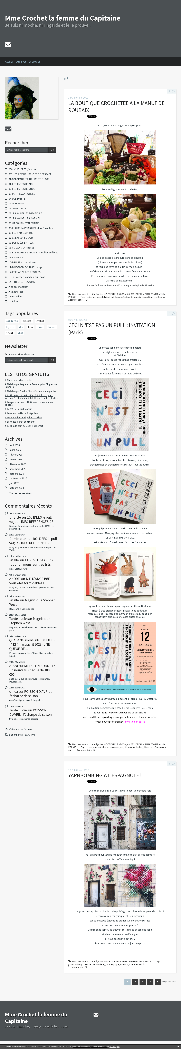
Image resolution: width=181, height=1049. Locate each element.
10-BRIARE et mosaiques (22, 262)
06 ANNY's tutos (17, 208)
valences (133, 964)
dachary (139, 747)
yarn (107, 964)
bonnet (52, 327)
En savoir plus (114, 1047)
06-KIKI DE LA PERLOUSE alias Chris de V (31, 228)
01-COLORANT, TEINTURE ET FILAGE (29, 179)
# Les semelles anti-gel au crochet (23, 417)
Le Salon (13, 301)
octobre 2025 (16, 473)
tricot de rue (89, 964)
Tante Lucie (18, 618)
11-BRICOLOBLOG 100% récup (25, 267)
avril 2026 (14, 445)
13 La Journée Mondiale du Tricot (27, 277)
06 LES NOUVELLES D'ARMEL (24, 218)
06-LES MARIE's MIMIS (21, 232)
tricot (9, 333)
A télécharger (16, 291)
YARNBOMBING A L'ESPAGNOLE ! (105, 775)
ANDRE (14, 578)
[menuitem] (10, 61)
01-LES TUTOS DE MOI (21, 184)
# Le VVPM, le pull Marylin (18, 409)
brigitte (15, 517)
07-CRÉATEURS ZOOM (21, 237)
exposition (147, 297)
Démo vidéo (15, 296)
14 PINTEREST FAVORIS (22, 282)
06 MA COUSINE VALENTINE (24, 223)
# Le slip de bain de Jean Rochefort (24, 425)
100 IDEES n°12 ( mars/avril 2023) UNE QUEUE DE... (32, 644)
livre (146, 747)
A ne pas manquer (18, 286)
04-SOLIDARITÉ (17, 198)
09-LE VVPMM (16, 257)
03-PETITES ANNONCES (22, 193)
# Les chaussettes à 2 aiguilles (21, 413)
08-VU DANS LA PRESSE (21, 247)
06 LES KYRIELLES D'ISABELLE (25, 213)
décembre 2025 (17, 464)
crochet (27, 321)
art (112, 297)
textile (156, 297)
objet (163, 297)
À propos (34, 61)
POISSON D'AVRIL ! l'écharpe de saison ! (30, 693)
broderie (100, 964)
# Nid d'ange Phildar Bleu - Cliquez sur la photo (30, 391)
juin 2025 (14, 483)
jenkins (131, 747)
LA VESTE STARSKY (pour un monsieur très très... (31, 562)
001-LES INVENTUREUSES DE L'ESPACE (30, 174)
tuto (30, 327)
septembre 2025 (18, 478)
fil (125, 747)
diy (21, 327)
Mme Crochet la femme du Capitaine (63, 18)
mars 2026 (15, 449)
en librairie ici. (139, 712)
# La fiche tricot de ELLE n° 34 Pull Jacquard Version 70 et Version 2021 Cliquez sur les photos (31, 397)
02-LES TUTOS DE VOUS (22, 189)
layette (10, 327)
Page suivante (169, 981)
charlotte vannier (110, 747)
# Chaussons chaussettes (18, 380)
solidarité (12, 321)
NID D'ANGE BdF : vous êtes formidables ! (30, 580)
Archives (21, 61)
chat (20, 333)
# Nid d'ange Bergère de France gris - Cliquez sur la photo (31, 385)
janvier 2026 (15, 459)
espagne (115, 964)
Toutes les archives (20, 493)
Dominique (17, 538)
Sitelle (14, 560)
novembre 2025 (17, 469)
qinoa (13, 665)
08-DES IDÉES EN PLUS (21, 242)
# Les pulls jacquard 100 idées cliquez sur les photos (29, 403)
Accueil (9, 61)
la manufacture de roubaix (128, 297)
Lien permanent (78, 294)
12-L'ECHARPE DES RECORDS (24, 272)
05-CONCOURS (17, 203)
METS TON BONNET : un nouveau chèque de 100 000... (32, 670)
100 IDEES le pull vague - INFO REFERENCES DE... (32, 519)
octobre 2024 (16, 488)
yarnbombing (75, 964)
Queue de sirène (21, 640)
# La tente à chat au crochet (20, 421)
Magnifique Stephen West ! (32, 602)
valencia (124, 964)
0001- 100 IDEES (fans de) (23, 169)
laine (40, 327)
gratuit (40, 321)
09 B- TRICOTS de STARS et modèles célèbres (33, 252)
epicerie (90, 297)
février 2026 (15, 454)
